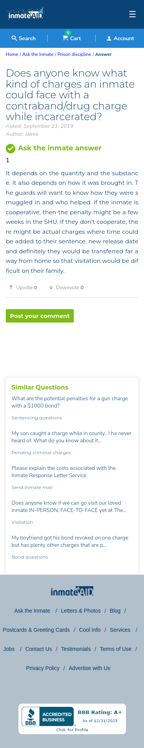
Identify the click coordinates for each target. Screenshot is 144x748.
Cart (72, 38)
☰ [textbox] (132, 14)
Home (12, 54)
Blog (115, 611)
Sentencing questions (37, 417)
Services (121, 630)
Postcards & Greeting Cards (36, 630)
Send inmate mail (32, 487)
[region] (72, 347)
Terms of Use (115, 649)
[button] (26, 287)
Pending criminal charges (41, 452)
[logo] (26, 27)
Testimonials (76, 649)
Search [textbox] (24, 38)
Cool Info (90, 630)
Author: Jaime (22, 134)
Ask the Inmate (32, 611)
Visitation (22, 522)
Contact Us (38, 649)
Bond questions (30, 557)
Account (120, 38)
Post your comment (40, 315)
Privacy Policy (43, 668)
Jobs (9, 649)
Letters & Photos (81, 611)
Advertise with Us (89, 668)
